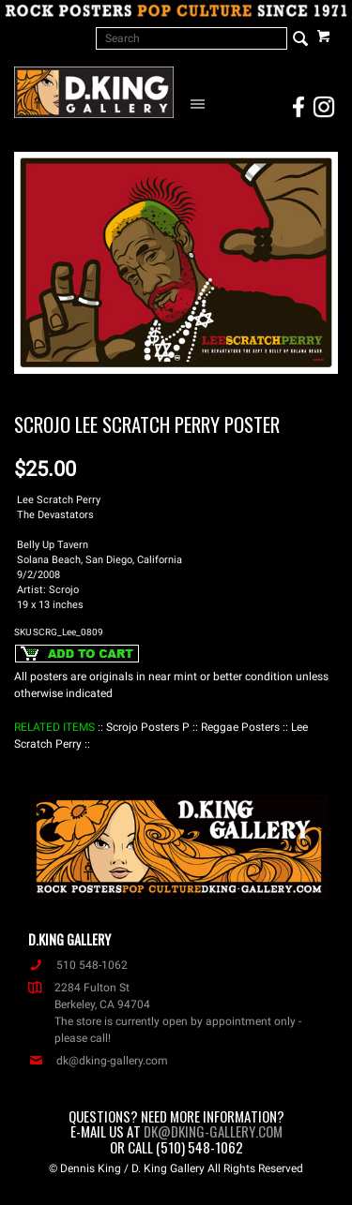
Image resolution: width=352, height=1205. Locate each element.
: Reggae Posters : (240, 727)
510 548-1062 (78, 965)
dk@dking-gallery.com (98, 1060)
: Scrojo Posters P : (147, 727)
